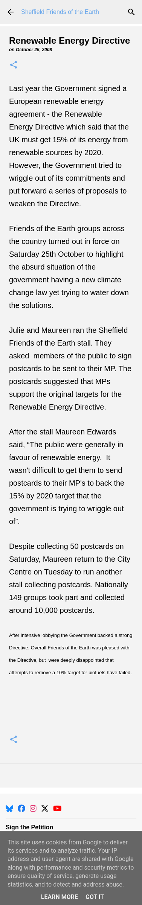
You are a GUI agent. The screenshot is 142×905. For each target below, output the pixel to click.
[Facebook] (21, 808)
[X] (45, 808)
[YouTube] (57, 808)
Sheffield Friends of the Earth (60, 12)
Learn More (59, 896)
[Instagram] (33, 808)
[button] (13, 65)
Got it (95, 896)
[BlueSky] (9, 808)
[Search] (131, 12)
